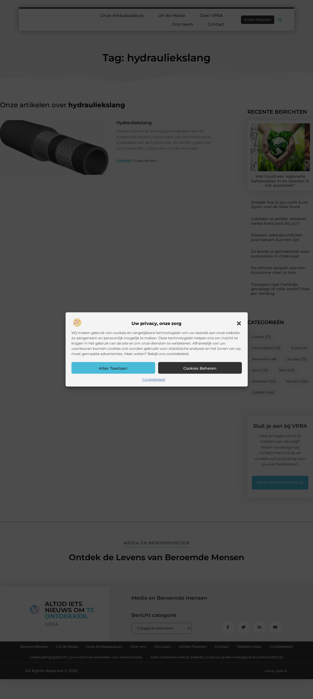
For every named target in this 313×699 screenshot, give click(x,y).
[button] (239, 323)
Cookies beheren (199, 368)
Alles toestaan (113, 368)
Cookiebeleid (153, 379)
